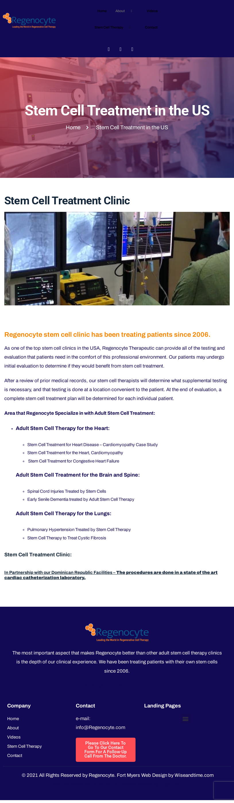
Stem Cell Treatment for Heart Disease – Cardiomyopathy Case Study (92, 444)
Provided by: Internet (114, 784)
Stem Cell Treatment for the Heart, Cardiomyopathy (75, 452)
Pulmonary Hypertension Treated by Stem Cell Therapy (79, 529)
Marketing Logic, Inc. (160, 784)
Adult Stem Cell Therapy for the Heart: (63, 428)
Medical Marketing (71, 784)
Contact (151, 27)
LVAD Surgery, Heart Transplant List (117, 685)
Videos (152, 11)
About (125, 11)
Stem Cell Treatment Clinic (67, 200)
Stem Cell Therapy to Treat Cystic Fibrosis (66, 538)
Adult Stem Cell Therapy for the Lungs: (63, 513)
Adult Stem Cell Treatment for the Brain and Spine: (78, 475)
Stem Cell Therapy (114, 27)
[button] (185, 719)
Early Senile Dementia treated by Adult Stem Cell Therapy (80, 499)
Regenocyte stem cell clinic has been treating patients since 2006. (107, 334)
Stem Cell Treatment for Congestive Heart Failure (73, 461)
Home (102, 11)
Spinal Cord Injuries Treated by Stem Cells (66, 491)
